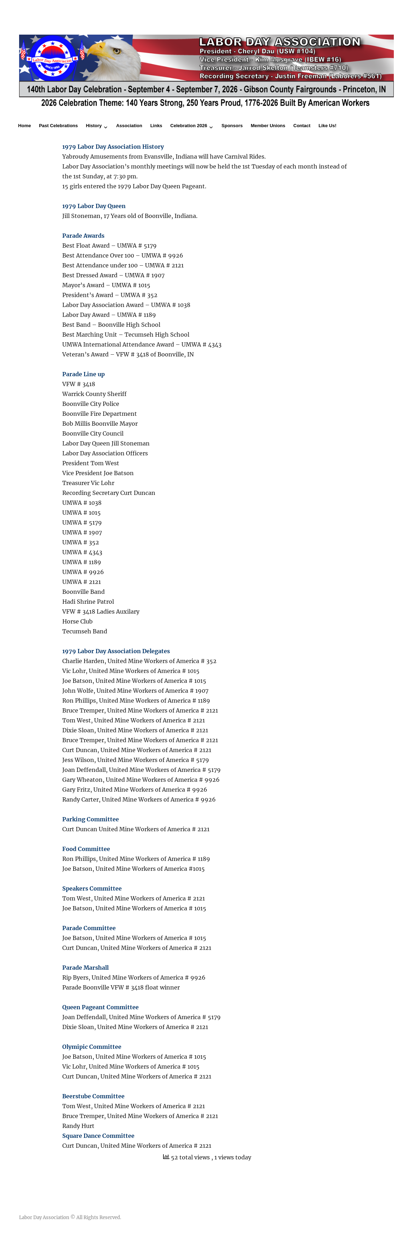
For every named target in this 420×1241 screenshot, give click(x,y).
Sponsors (232, 125)
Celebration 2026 (188, 125)
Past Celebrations (58, 125)
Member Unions (268, 125)
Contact (301, 125)
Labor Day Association (44, 1218)
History (94, 125)
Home (24, 125)
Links (156, 125)
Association (129, 125)
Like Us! (327, 125)
